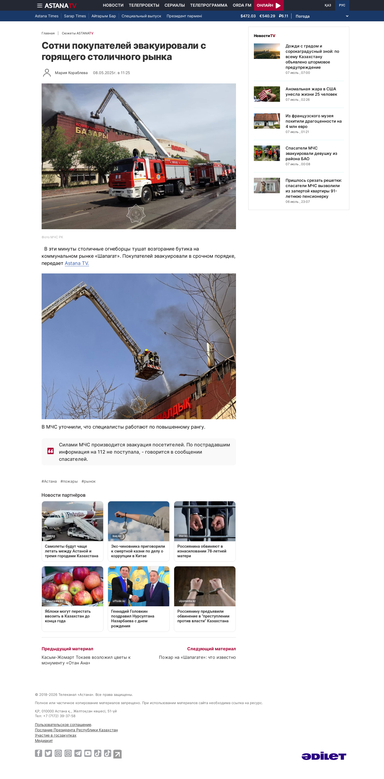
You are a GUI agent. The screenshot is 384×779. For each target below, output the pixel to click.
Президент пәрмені (184, 16)
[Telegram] (78, 753)
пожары (70, 481)
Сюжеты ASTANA (77, 33)
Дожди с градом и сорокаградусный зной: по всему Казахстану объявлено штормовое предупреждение (312, 56)
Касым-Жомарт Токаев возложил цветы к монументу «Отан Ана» (86, 660)
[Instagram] (58, 753)
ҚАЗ (328, 5)
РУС (342, 5)
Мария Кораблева (71, 72)
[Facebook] (38, 753)
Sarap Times (75, 16)
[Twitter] (48, 753)
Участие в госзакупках (56, 735)
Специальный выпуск (141, 16)
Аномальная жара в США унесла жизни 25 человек (311, 91)
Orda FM (242, 5)
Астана (50, 481)
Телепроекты (144, 5)
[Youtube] (88, 753)
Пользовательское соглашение (63, 724)
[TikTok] (98, 753)
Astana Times (46, 16)
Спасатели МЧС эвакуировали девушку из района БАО (311, 153)
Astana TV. (77, 263)
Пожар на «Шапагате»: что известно (197, 657)
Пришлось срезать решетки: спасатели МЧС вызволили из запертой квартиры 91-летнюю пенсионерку (314, 188)
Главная (48, 33)
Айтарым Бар (103, 16)
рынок (90, 481)
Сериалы (175, 5)
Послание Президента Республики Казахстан (76, 730)
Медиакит (44, 740)
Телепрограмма (208, 5)
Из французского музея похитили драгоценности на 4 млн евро (314, 121)
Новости (113, 5)
